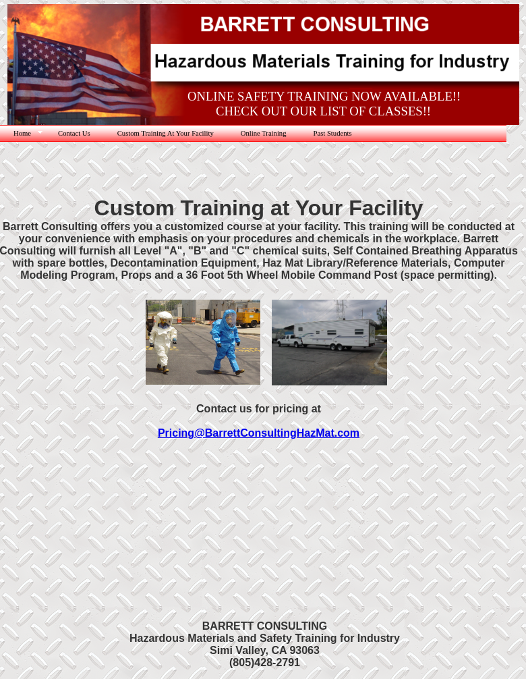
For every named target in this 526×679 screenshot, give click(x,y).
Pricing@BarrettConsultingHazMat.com (258, 433)
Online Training (264, 133)
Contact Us (74, 133)
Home (22, 133)
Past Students (333, 133)
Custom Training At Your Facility (165, 133)
